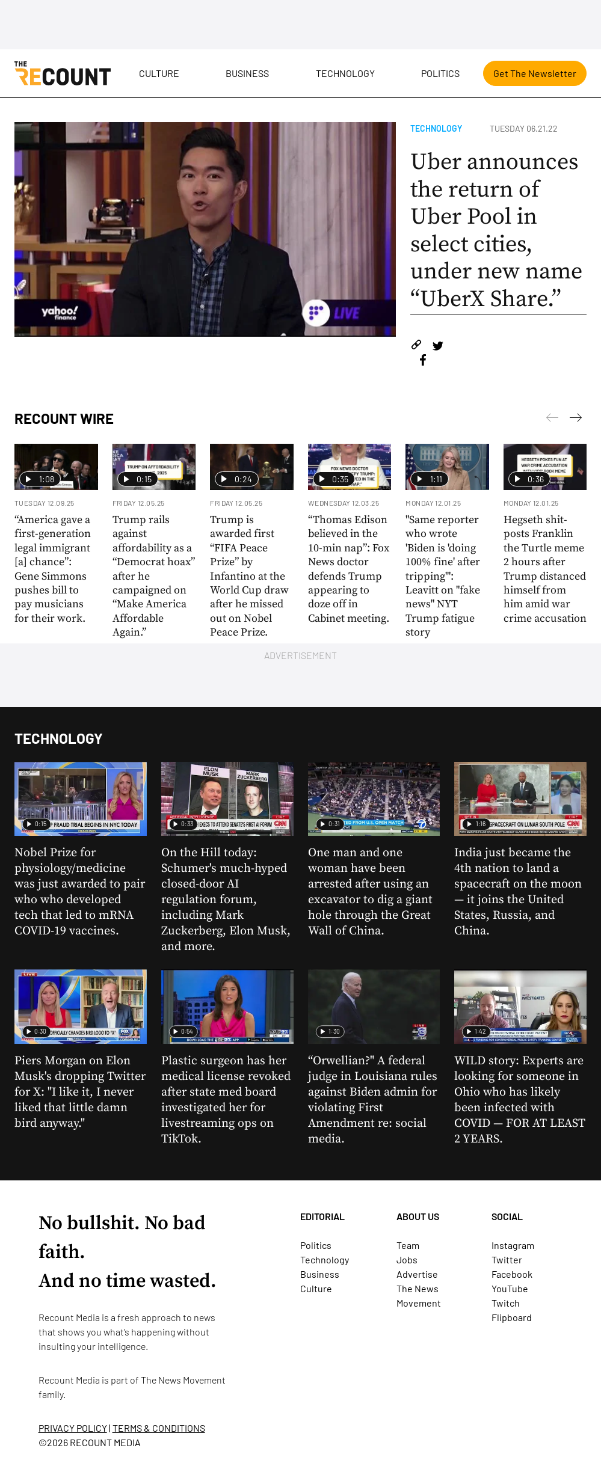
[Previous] (576, 419)
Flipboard (512, 1317)
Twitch (506, 1302)
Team (407, 1245)
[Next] (552, 419)
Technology (345, 73)
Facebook (512, 1274)
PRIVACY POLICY (73, 1428)
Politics (440, 73)
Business (247, 73)
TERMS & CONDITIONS (158, 1428)
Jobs (407, 1259)
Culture (159, 73)
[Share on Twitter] (437, 346)
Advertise (417, 1274)
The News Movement (183, 1379)
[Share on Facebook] (423, 361)
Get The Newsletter (534, 73)
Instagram (513, 1245)
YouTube (510, 1288)
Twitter (507, 1259)
